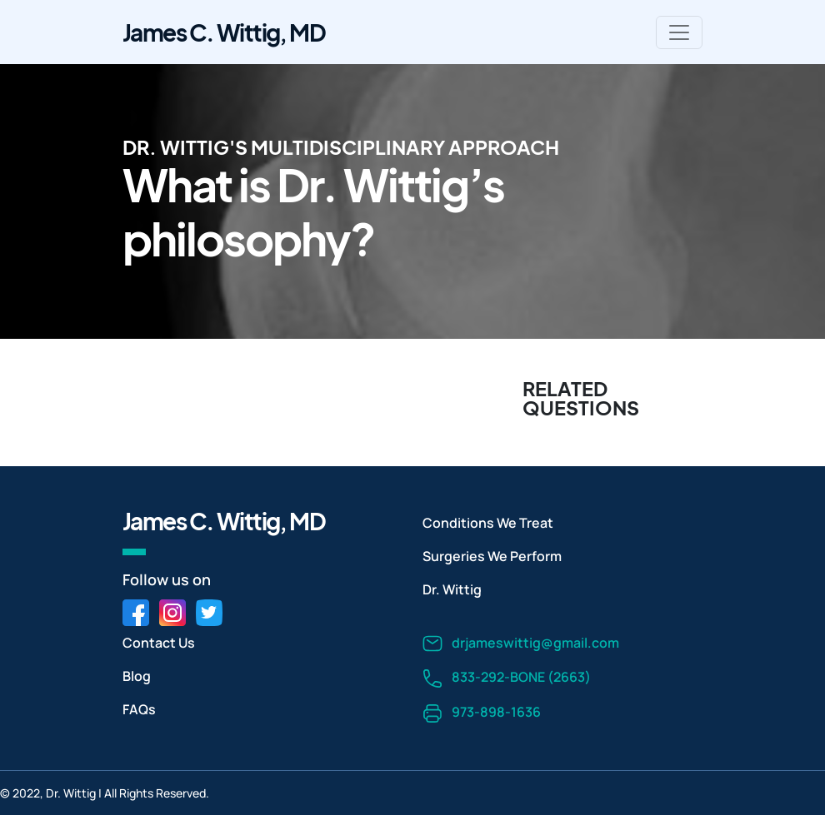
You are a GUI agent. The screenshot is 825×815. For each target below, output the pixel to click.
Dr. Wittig (452, 589)
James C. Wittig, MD (223, 32)
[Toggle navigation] (679, 32)
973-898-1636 (481, 713)
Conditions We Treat (487, 523)
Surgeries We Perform (492, 556)
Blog (136, 676)
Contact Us (158, 643)
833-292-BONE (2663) (506, 678)
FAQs (139, 709)
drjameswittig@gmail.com (520, 644)
